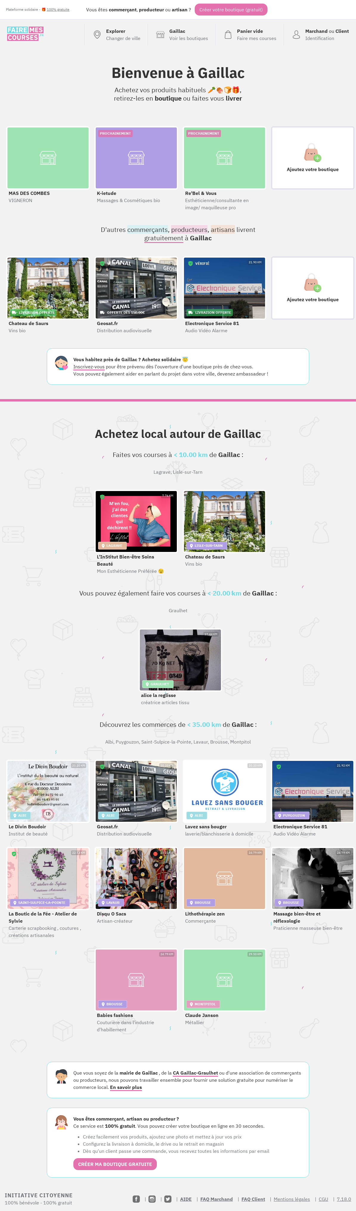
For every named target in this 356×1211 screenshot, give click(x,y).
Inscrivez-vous (89, 367)
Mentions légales (292, 1199)
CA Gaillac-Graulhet (195, 1073)
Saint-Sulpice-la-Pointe (166, 742)
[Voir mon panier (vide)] (249, 34)
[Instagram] (152, 1199)
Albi (109, 742)
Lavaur (201, 742)
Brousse (219, 742)
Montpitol (240, 742)
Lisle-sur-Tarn (187, 472)
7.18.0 (344, 1199)
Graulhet (178, 610)
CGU (323, 1199)
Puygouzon (127, 742)
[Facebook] (136, 1199)
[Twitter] (167, 1199)
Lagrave (162, 472)
